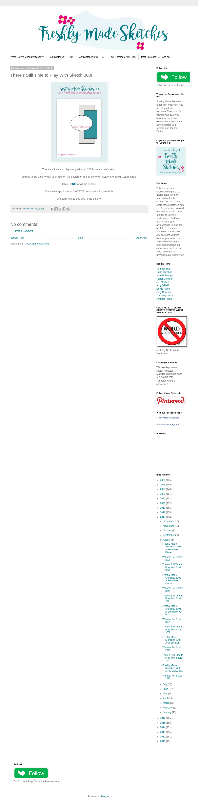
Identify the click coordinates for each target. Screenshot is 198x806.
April (165, 698)
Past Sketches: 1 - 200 (61, 57)
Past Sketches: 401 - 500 (122, 57)
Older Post (141, 238)
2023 (163, 489)
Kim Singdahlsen (165, 295)
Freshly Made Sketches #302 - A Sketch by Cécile (172, 579)
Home (80, 238)
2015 (163, 722)
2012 (163, 736)
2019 (163, 507)
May (165, 693)
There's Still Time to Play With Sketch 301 (172, 598)
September (169, 535)
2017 (163, 517)
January (167, 712)
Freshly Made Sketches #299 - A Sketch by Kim (172, 668)
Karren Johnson (164, 278)
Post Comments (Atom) (37, 243)
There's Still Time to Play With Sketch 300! (172, 629)
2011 (163, 741)
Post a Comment (24, 231)
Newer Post (17, 238)
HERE (72, 184)
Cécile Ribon (163, 288)
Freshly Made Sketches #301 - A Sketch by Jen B (172, 610)
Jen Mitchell (162, 282)
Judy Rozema (163, 292)
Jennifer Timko (164, 299)
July (165, 684)
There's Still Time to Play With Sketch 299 (172, 658)
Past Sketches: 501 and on (155, 57)
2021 (163, 498)
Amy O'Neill (162, 285)
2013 (163, 732)
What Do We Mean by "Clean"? (27, 57)
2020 (163, 503)
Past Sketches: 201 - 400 (91, 57)
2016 (163, 718)
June (166, 689)
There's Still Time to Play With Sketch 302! (172, 567)
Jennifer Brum (163, 268)
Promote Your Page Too (167, 424)
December (169, 521)
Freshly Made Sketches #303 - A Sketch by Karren (172, 548)
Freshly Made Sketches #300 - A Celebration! (172, 640)
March (166, 703)
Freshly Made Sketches (167, 418)
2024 (163, 484)
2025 (163, 480)
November (169, 526)
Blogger (105, 796)
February (168, 707)
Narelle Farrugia (164, 275)
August (167, 539)
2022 (163, 494)
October (167, 530)
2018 (163, 512)
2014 (163, 727)
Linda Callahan (164, 272)
